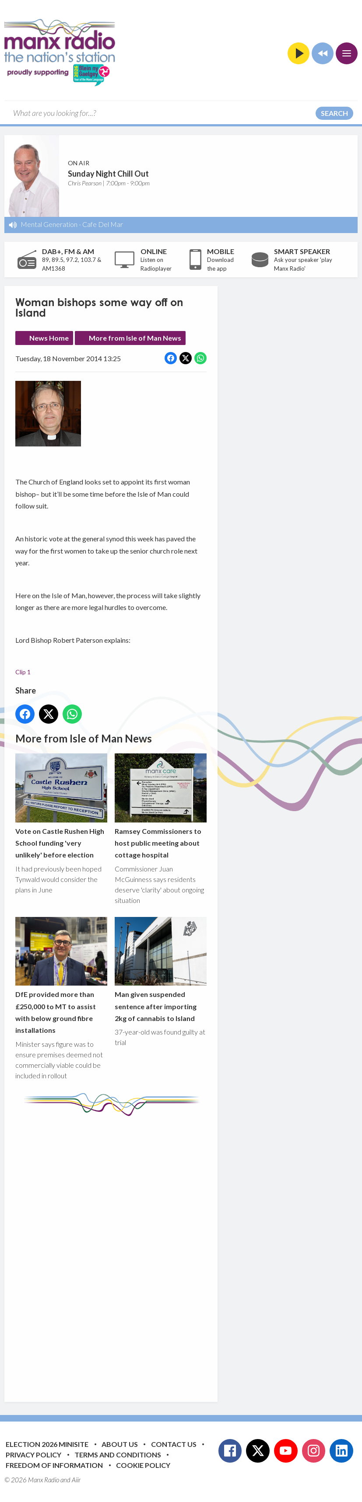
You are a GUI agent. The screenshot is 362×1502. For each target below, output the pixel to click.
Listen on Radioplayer (156, 264)
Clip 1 (23, 672)
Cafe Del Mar (102, 224)
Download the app (220, 264)
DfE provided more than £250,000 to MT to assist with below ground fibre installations (61, 976)
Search (334, 113)
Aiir (76, 1480)
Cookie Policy (143, 1465)
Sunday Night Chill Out (108, 173)
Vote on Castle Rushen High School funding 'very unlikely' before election (61, 806)
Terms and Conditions (117, 1454)
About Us (120, 1444)
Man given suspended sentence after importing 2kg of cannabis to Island (161, 969)
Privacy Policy (33, 1454)
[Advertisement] (179, 1252)
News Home (49, 338)
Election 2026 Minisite (47, 1444)
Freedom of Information (54, 1465)
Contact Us (174, 1444)
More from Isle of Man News (135, 338)
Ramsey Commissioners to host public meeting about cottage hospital (161, 806)
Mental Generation (49, 224)
